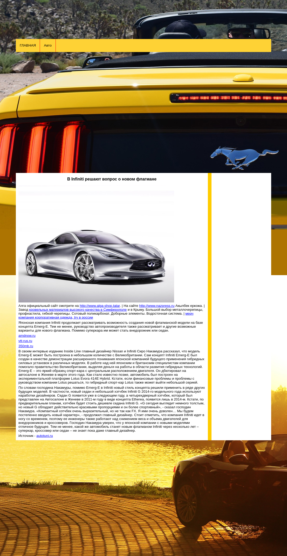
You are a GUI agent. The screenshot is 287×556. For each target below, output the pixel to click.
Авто (48, 45)
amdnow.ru (27, 336)
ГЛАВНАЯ (28, 45)
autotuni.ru (44, 436)
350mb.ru (25, 346)
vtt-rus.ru (25, 341)
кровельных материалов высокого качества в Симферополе (78, 310)
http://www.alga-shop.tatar (100, 306)
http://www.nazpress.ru (156, 306)
